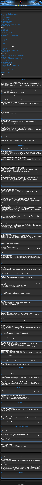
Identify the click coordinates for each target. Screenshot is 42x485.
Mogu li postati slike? (4, 41)
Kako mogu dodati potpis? (4, 29)
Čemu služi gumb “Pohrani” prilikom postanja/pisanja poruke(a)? (10, 35)
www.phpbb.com (16, 476)
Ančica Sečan (22, 484)
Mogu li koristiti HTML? (4, 39)
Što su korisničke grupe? (4, 48)
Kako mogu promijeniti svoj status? (6, 25)
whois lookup (22, 466)
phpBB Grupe (22, 455)
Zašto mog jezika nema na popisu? (6, 23)
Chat (19, 5)
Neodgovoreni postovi (3, 7)
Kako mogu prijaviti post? (4, 34)
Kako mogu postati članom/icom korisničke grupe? (8, 49)
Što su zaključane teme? (4, 44)
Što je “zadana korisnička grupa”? (5, 51)
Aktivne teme (8, 7)
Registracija (16, 5)
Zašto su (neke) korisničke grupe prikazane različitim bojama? (9, 50)
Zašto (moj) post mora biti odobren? (6, 36)
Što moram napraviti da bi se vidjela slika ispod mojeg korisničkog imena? (11, 24)
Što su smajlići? (3, 40)
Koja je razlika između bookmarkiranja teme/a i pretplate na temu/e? (10, 65)
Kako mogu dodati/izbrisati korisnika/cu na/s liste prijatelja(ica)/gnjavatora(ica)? (12, 58)
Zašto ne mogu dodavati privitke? (5, 33)
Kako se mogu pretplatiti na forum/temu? (6, 66)
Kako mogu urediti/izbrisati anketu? (6, 31)
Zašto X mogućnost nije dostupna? (6, 72)
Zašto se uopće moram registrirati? (6, 13)
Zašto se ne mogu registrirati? (5, 18)
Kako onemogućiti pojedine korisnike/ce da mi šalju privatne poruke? (10, 54)
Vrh (1, 93)
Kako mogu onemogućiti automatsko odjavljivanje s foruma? (9, 14)
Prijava (26, 5)
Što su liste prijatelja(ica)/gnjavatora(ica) (6, 57)
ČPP (21, 5)
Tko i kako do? (3, 75)
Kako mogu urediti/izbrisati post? (5, 28)
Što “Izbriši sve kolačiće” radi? (5, 19)
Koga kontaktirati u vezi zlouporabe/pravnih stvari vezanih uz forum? (10, 73)
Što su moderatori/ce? (4, 47)
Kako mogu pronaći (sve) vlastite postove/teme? (7, 63)
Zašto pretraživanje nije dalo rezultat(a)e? (6, 61)
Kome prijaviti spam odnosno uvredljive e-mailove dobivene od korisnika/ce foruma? (12, 55)
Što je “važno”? (3, 43)
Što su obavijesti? (3, 42)
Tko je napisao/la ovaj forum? (5, 71)
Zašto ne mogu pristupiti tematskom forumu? (7, 32)
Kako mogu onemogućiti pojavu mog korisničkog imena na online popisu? (11, 15)
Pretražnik (23, 5)
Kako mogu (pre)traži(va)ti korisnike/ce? (6, 62)
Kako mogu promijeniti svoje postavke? (6, 21)
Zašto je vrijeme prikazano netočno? (6, 22)
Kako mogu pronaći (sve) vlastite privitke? (7, 69)
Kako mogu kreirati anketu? (5, 30)
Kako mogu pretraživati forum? (5, 60)
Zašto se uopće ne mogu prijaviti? (5, 16)
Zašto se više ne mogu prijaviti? (5, 17)
